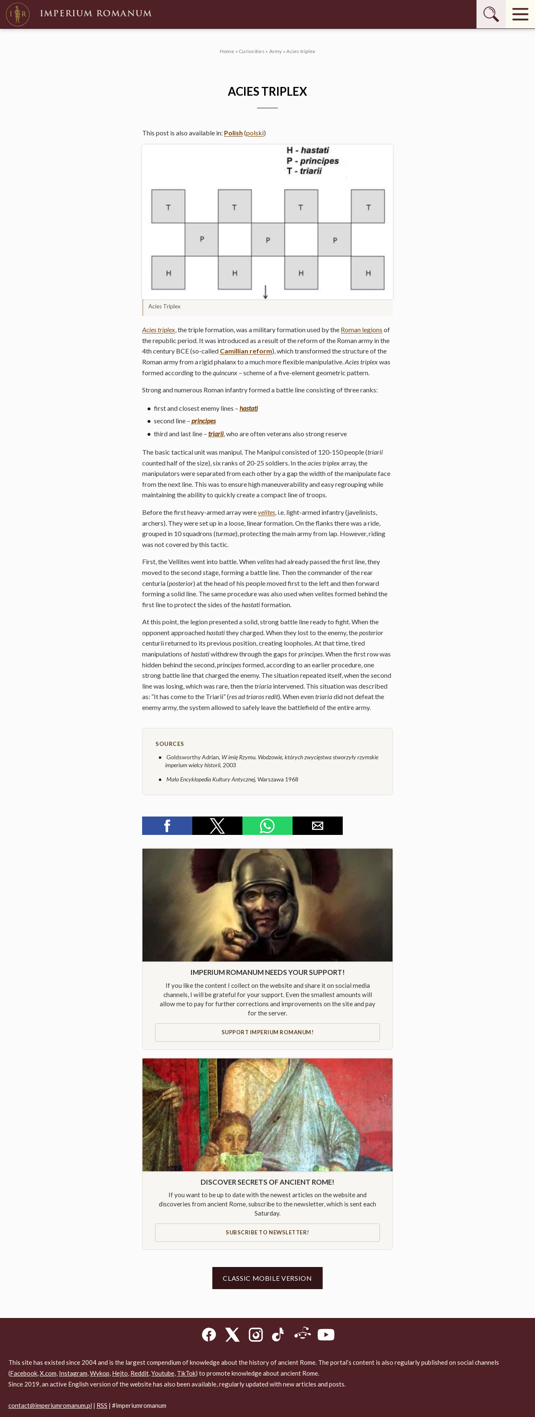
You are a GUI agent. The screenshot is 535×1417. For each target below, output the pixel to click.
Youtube (162, 1373)
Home (227, 51)
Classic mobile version (267, 1278)
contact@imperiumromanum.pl (50, 1405)
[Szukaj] (491, 14)
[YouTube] (326, 1336)
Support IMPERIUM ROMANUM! (268, 1032)
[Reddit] (302, 1336)
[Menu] (520, 14)
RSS (102, 1405)
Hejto (120, 1373)
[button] (267, 222)
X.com (48, 1373)
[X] (232, 1336)
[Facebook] (209, 1336)
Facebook (23, 1373)
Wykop (100, 1373)
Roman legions (361, 329)
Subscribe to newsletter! (267, 1232)
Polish (233, 133)
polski (255, 133)
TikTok (186, 1373)
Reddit (139, 1373)
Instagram (73, 1373)
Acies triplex (158, 329)
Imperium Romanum (78, 14)
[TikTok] (279, 1336)
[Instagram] (255, 1336)
